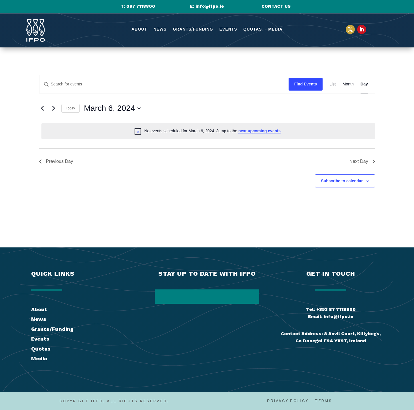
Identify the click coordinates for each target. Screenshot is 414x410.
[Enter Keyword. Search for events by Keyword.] (164, 84)
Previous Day (56, 161)
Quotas (252, 29)
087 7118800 (140, 6)
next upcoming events (259, 131)
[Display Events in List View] (332, 84)
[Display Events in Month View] (348, 84)
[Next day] (53, 108)
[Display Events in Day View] (364, 84)
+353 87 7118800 (336, 309)
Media (275, 29)
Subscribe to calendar (342, 181)
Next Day (362, 161)
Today (70, 108)
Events (228, 29)
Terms (323, 401)
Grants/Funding (193, 29)
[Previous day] (42, 108)
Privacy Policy (288, 401)
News (160, 29)
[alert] (208, 131)
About (139, 29)
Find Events (305, 84)
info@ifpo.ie (209, 6)
